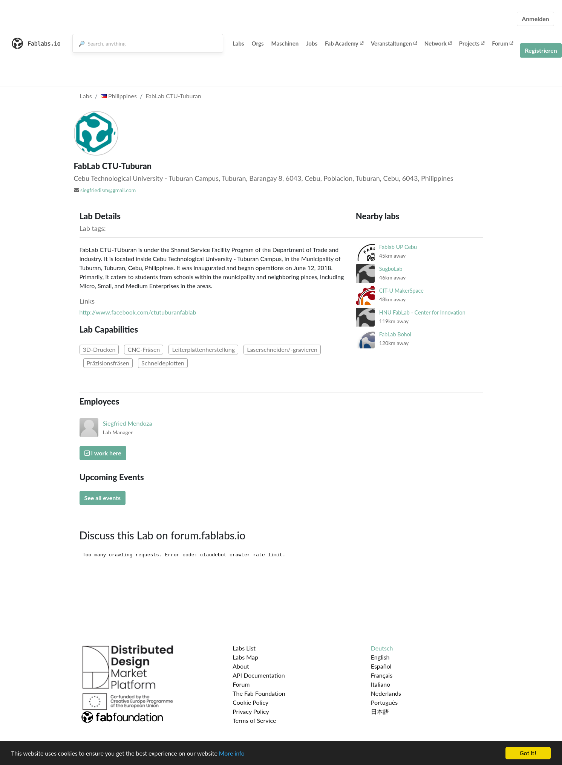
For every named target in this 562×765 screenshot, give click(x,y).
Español (381, 666)
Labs (238, 43)
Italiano (380, 684)
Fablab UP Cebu (398, 247)
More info (232, 754)
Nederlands (386, 693)
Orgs (258, 43)
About (241, 666)
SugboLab (391, 269)
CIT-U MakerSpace (401, 290)
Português (384, 702)
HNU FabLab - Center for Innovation (422, 312)
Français (381, 675)
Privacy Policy (251, 711)
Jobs (311, 43)
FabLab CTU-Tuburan (173, 95)
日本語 (380, 711)
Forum (502, 43)
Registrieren (541, 50)
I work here (102, 453)
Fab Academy (344, 43)
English (380, 657)
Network (438, 43)
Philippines (119, 95)
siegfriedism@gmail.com (108, 190)
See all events (102, 497)
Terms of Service (254, 720)
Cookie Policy (250, 702)
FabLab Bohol (395, 334)
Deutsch (382, 648)
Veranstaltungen (394, 43)
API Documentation (259, 675)
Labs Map (245, 657)
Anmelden (535, 18)
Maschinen (285, 43)
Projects (471, 43)
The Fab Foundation (259, 693)
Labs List (244, 648)
